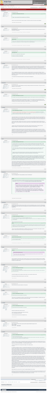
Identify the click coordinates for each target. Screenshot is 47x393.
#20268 (45, 107)
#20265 (45, 63)
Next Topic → (44, 380)
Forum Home (5, 391)
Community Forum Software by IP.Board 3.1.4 (41, 391)
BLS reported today (14, 29)
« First (6, 7)
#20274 (45, 247)
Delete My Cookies (9, 391)
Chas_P (3, 213)
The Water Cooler (41, 380)
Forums (2, 4)
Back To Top (2, 391)
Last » (19, 7)
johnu (3, 247)
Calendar (8, 4)
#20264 (45, 49)
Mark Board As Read (14, 391)
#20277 (45, 290)
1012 (8, 7)
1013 (10, 7)
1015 (14, 7)
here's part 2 (19, 325)
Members (5, 4)
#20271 (45, 202)
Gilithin (3, 290)
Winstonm (4, 10)
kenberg (3, 63)
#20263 (45, 36)
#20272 (45, 213)
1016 (16, 7)
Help (45, 3)
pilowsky (3, 321)
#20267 (45, 92)
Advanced (46, 4)
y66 (2, 26)
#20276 (45, 282)
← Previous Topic (36, 380)
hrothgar (3, 264)
